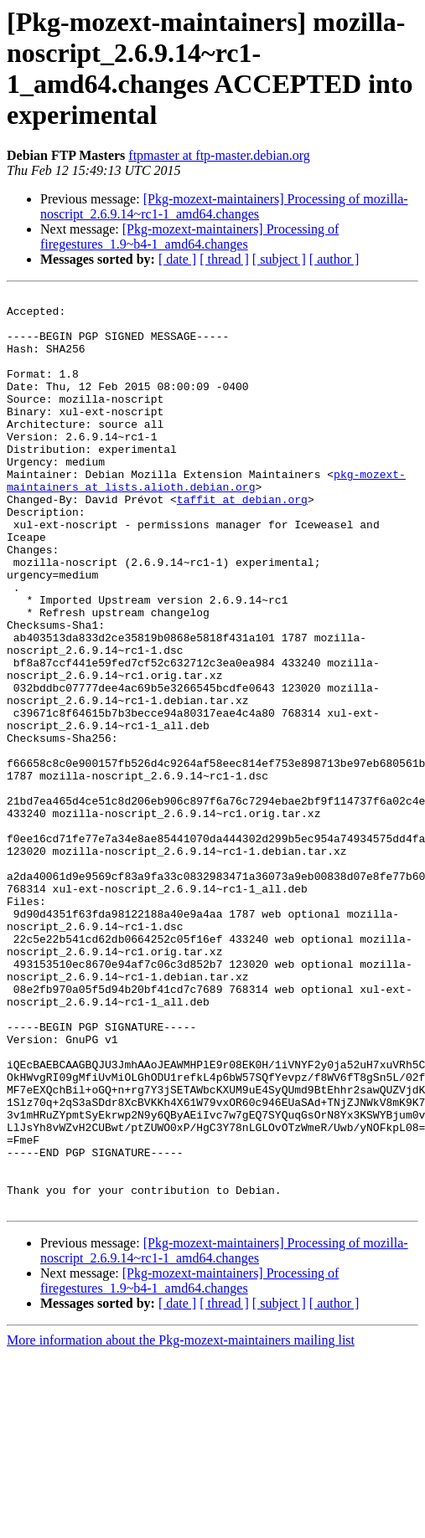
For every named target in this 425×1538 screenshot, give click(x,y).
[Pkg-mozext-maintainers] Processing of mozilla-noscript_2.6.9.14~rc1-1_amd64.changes (224, 206)
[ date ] (177, 259)
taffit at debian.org (242, 541)
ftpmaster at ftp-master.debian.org (219, 155)
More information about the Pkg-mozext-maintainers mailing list (181, 1523)
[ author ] (334, 259)
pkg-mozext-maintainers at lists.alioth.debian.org (206, 519)
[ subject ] (279, 259)
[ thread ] (224, 259)
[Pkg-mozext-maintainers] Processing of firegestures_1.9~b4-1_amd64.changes (189, 236)
